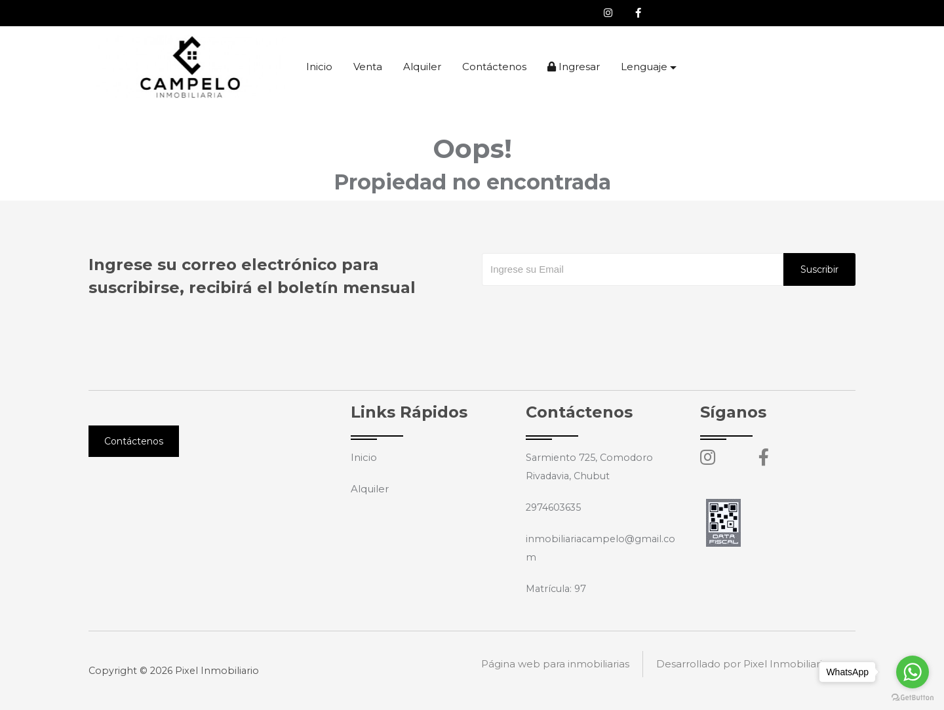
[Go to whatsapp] (912, 672)
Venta (367, 66)
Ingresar (573, 66)
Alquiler (422, 66)
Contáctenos (494, 66)
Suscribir (819, 269)
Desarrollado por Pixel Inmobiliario (742, 670)
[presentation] (581, 312)
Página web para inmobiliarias (555, 670)
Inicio (319, 66)
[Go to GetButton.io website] (913, 697)
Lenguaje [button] (644, 66)
